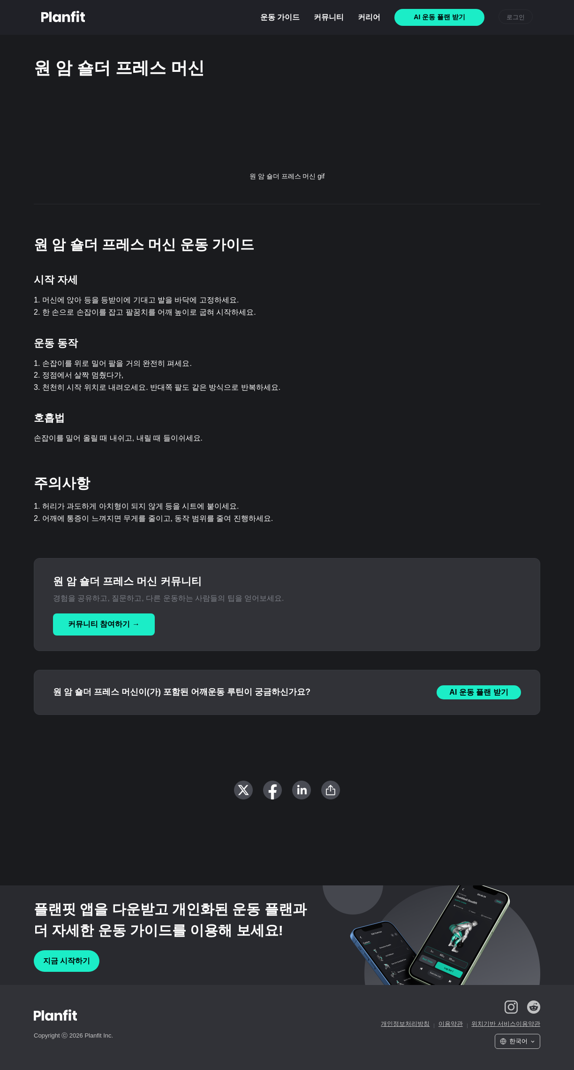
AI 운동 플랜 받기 (478, 692)
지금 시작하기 (66, 961)
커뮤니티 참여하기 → (104, 624)
